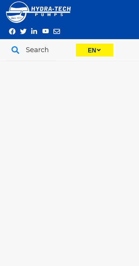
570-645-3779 (127, 9)
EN (92, 50)
